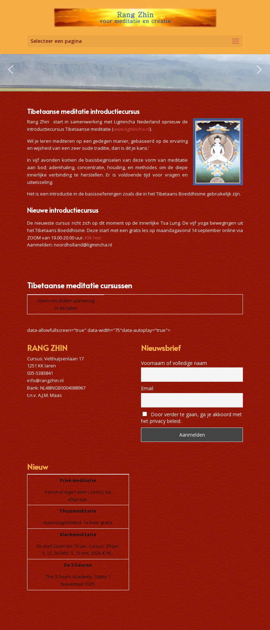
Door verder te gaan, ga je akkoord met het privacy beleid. (191, 417)
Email (147, 388)
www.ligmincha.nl (131, 129)
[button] (10, 69)
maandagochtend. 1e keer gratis (77, 522)
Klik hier (93, 237)
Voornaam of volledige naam (174, 363)
